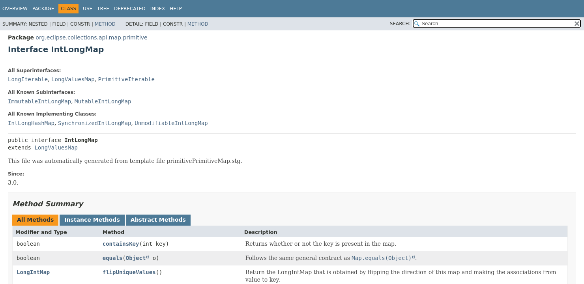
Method (105, 24)
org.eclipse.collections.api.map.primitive (91, 37)
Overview (15, 8)
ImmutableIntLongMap (39, 101)
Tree (103, 8)
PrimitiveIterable (126, 79)
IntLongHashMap (31, 123)
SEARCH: (400, 23)
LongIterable (28, 79)
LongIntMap (33, 272)
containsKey (121, 244)
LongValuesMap (73, 79)
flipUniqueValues (129, 272)
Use (87, 8)
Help (176, 8)
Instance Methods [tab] (92, 220)
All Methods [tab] (35, 220)
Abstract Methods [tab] (158, 220)
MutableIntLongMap (103, 101)
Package (43, 8)
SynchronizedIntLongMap (94, 123)
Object (136, 258)
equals (113, 258)
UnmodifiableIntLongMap (171, 123)
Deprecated (130, 8)
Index (157, 8)
